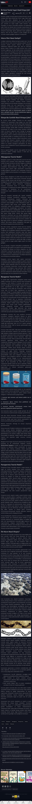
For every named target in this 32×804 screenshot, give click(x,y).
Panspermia (20, 721)
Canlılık (3, 721)
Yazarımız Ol (21, 5)
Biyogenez (8, 721)
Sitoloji (26, 721)
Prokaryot (12, 724)
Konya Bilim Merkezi (6, 789)
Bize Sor (16, 5)
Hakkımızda (10, 5)
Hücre (3, 724)
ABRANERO (16, 798)
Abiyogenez (14, 721)
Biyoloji (7, 724)
